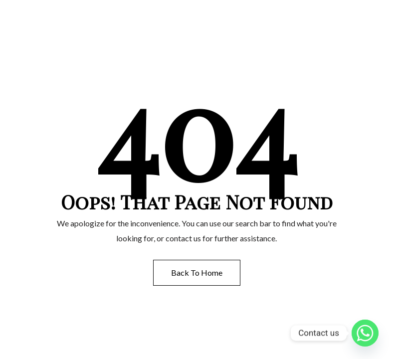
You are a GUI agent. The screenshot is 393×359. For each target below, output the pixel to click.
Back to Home (196, 272)
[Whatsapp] (365, 333)
